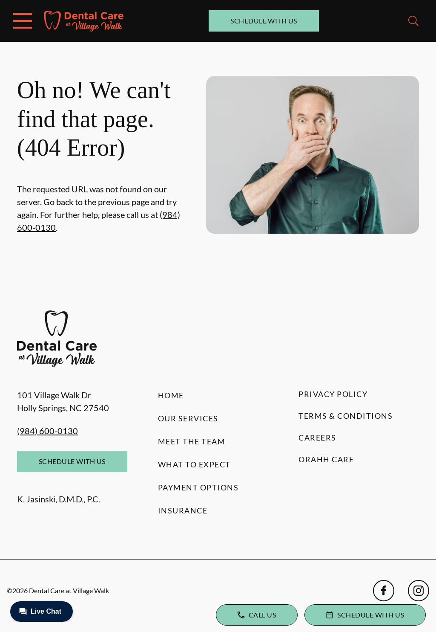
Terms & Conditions (345, 415)
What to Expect (194, 464)
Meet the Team (192, 441)
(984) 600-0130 (47, 431)
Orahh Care (326, 459)
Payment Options (198, 487)
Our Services (188, 418)
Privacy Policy (332, 394)
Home (171, 395)
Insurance (183, 510)
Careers (317, 437)
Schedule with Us (263, 21)
